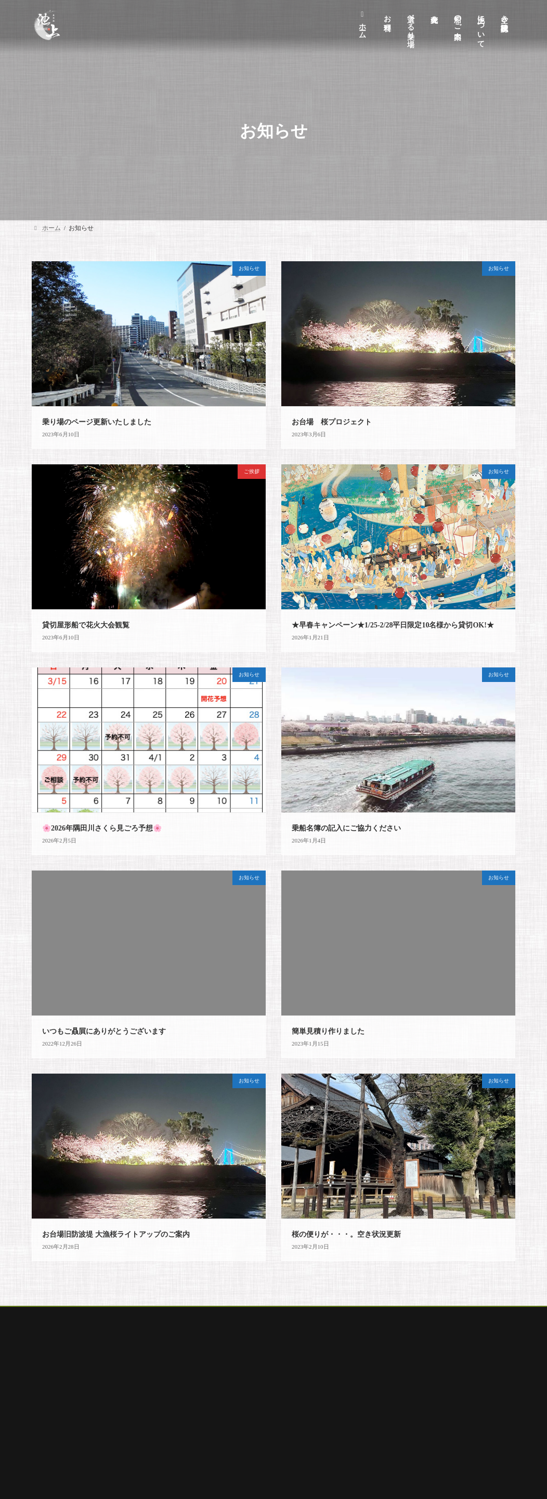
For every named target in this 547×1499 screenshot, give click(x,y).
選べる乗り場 (139, 1316)
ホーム (51, 1316)
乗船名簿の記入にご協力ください (346, 828)
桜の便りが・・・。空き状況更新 (346, 1234)
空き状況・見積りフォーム (241, 1466)
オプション (246, 1316)
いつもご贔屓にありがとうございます (104, 1031)
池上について (223, 1376)
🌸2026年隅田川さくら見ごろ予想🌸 (102, 828)
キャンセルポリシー (232, 1393)
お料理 (90, 1316)
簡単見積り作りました (328, 1031)
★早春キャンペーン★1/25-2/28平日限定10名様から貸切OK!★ (393, 625)
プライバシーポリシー (235, 1411)
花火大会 (295, 1316)
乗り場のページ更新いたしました (96, 422)
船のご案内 (194, 1316)
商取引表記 (220, 1430)
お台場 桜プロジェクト (332, 422)
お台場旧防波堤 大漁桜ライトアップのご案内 (116, 1234)
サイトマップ (223, 1484)
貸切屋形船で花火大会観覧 (85, 625)
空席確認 (341, 1316)
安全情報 (216, 1448)
